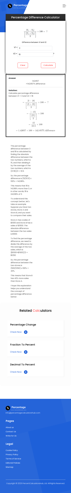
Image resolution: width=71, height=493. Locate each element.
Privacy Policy (12, 454)
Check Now (18, 332)
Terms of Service (13, 458)
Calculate (48, 65)
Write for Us (11, 435)
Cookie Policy (12, 450)
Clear (22, 65)
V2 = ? (33, 54)
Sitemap (9, 467)
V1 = (33, 48)
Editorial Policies (13, 463)
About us (10, 427)
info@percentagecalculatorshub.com (23, 413)
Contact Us (11, 431)
